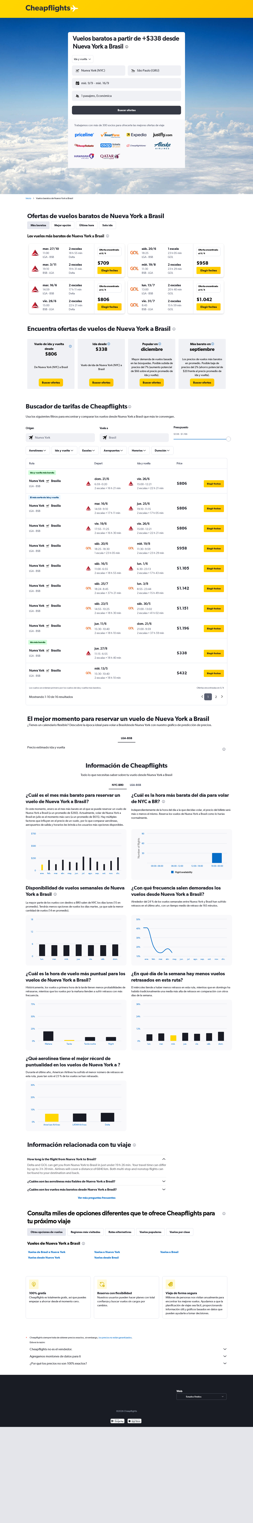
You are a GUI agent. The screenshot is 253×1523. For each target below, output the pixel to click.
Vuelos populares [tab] (150, 1228)
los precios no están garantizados (115, 1334)
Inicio (28, 195)
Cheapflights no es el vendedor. (128, 1346)
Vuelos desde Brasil (106, 1254)
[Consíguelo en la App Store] (134, 1418)
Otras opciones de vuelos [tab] (46, 1228)
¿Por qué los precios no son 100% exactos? (128, 1360)
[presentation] (126, 47)
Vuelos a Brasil (169, 1248)
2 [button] (216, 694)
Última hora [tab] (86, 222)
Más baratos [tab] (38, 222)
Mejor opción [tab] (62, 222)
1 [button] (208, 694)
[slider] (228, 435)
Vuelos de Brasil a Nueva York (46, 1248)
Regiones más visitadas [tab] (85, 1228)
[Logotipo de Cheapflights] (48, 8)
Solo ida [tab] (107, 222)
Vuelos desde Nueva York (44, 1254)
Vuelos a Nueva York (107, 1248)
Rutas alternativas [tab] (120, 1228)
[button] (97, 82)
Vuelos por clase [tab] (180, 1228)
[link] (51, 379)
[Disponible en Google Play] (118, 1418)
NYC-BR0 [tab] (118, 781)
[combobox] (82, 59)
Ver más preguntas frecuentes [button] (96, 1194)
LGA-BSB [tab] (126, 735)
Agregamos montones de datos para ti (128, 1353)
